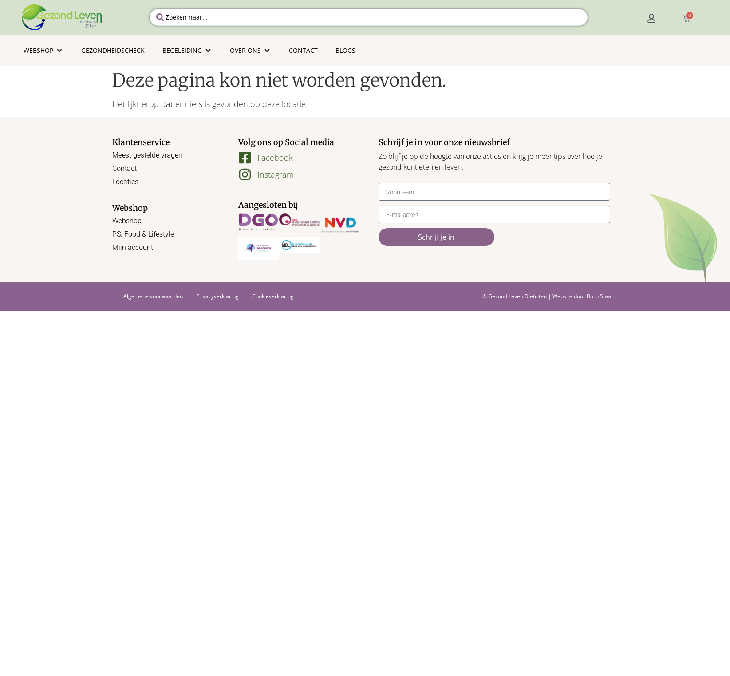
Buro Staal (599, 296)
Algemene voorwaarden (153, 296)
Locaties (125, 182)
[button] (43, 50)
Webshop (127, 221)
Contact (124, 168)
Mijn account (132, 247)
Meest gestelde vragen (147, 155)
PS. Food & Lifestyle (143, 234)
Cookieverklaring (273, 296)
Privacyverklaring (217, 296)
